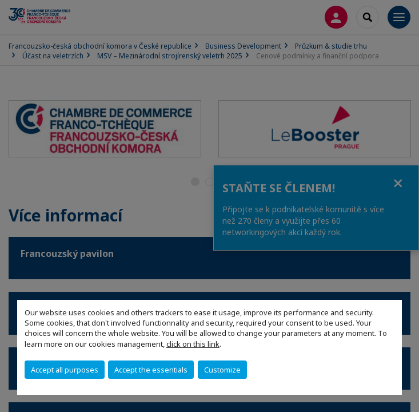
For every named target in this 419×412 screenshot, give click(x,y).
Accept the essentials (150, 370)
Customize (222, 370)
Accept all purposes (64, 370)
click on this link (193, 344)
